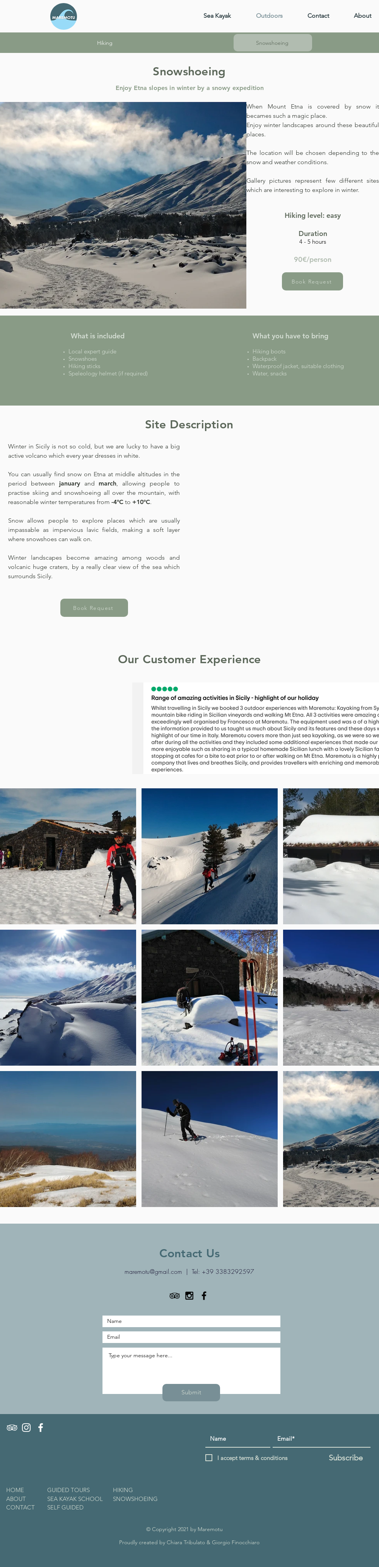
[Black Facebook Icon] (204, 1295)
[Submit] (191, 1392)
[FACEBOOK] (40, 1427)
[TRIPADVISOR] (12, 1427)
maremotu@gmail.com (153, 1271)
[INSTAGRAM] (26, 1427)
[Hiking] (105, 42)
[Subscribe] (345, 1457)
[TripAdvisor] (174, 1295)
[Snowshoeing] (273, 42)
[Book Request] (312, 281)
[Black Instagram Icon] (189, 1295)
